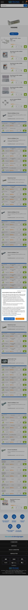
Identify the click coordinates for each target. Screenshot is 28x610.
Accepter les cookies (9, 318)
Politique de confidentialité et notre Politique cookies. (11, 315)
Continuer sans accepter (21, 290)
